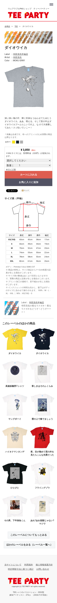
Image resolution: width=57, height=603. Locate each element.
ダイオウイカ (14, 353)
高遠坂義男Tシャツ (14, 386)
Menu (52, 3)
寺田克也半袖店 (20, 54)
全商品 (7, 26)
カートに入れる (28, 174)
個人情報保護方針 (44, 564)
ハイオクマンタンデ (14, 451)
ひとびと (14, 487)
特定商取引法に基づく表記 (20, 569)
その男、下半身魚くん (14, 520)
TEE (16, 26)
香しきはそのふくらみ (42, 386)
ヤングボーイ (14, 419)
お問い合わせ (42, 569)
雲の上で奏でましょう (42, 419)
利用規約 (28, 564)
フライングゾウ (42, 487)
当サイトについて (12, 564)
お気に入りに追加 (28, 182)
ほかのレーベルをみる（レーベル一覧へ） (29, 544)
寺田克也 (17, 57)
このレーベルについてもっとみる (28, 534)
